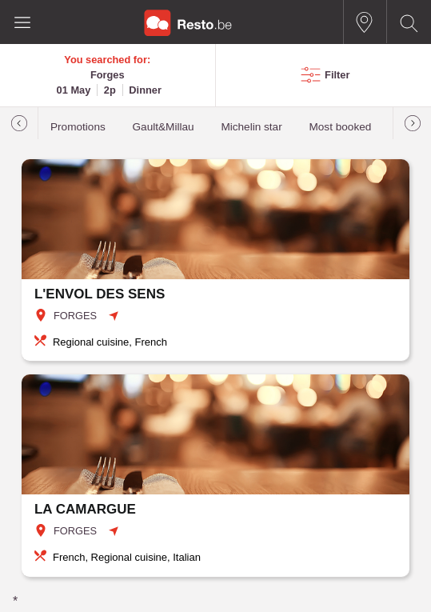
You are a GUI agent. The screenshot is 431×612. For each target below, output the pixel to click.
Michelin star (251, 127)
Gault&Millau (163, 127)
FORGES (75, 316)
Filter (337, 75)
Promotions (78, 127)
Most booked (340, 127)
